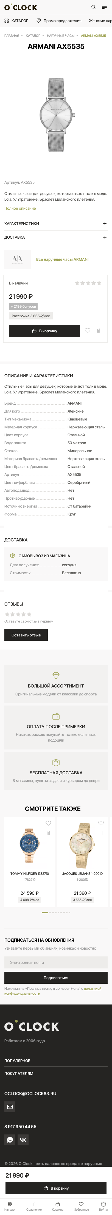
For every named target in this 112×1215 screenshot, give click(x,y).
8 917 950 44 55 (20, 1126)
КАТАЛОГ (16, 20)
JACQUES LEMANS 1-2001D (82, 874)
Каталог (10, 1206)
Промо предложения (58, 20)
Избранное (81, 1206)
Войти (103, 1206)
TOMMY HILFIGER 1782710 (29, 874)
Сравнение (34, 1206)
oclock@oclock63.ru (30, 1093)
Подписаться (56, 977)
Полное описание (20, 208)
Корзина (57, 1206)
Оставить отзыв (26, 635)
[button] (45, 912)
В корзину (44, 331)
